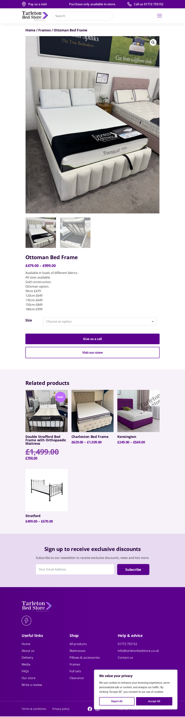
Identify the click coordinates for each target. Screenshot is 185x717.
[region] (135, 689)
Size (28, 321)
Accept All (154, 701)
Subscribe (133, 570)
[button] (159, 16)
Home (30, 30)
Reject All (116, 701)
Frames (44, 30)
